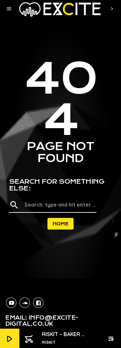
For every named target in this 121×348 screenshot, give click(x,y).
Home (61, 223)
